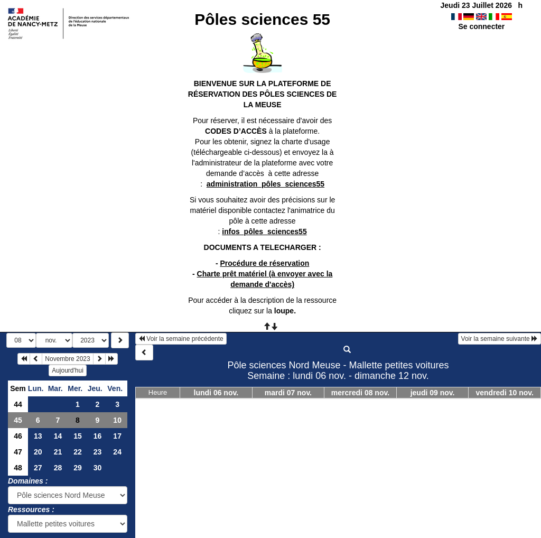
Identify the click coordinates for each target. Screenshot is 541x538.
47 (18, 452)
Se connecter (481, 26)
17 (117, 436)
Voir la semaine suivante (499, 338)
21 (58, 452)
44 (18, 404)
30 (98, 467)
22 (77, 452)
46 (18, 436)
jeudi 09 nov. (433, 392)
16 (98, 436)
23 (98, 452)
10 (117, 420)
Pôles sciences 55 (262, 19)
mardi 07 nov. (288, 392)
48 (18, 467)
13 (38, 436)
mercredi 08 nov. (360, 392)
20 (38, 452)
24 (117, 452)
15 (77, 436)
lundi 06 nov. (216, 392)
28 (58, 467)
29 (77, 467)
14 (58, 436)
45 (18, 420)
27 (38, 467)
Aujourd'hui (67, 370)
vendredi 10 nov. (504, 392)
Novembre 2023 (67, 359)
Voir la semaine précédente (180, 338)
